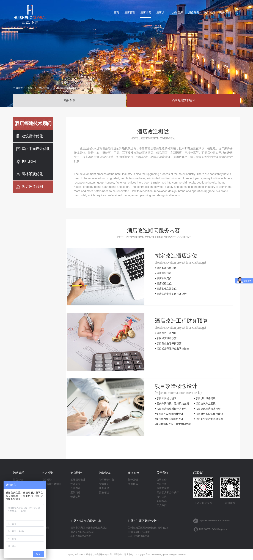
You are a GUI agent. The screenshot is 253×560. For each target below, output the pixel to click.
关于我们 (209, 12)
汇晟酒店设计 (77, 479)
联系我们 (225, 12)
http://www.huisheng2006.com (214, 520)
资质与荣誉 (163, 488)
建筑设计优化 (29, 136)
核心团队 (162, 496)
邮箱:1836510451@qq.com (213, 529)
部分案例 (133, 479)
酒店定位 (18, 479)
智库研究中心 (106, 479)
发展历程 (162, 483)
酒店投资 (145, 12)
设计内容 (75, 488)
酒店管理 (129, 12)
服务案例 (193, 12)
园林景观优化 (29, 174)
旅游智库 (177, 12)
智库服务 (104, 483)
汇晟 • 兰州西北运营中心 (143, 520)
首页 (116, 12)
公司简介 (162, 479)
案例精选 (75, 492)
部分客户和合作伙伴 (168, 492)
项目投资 (69, 100)
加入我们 (162, 505)
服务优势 (104, 488)
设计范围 (75, 483)
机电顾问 (26, 161)
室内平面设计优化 (33, 149)
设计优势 (75, 496)
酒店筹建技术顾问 (66, 87)
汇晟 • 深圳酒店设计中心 (85, 520)
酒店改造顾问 (29, 187)
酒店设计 (161, 12)
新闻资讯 (162, 501)
